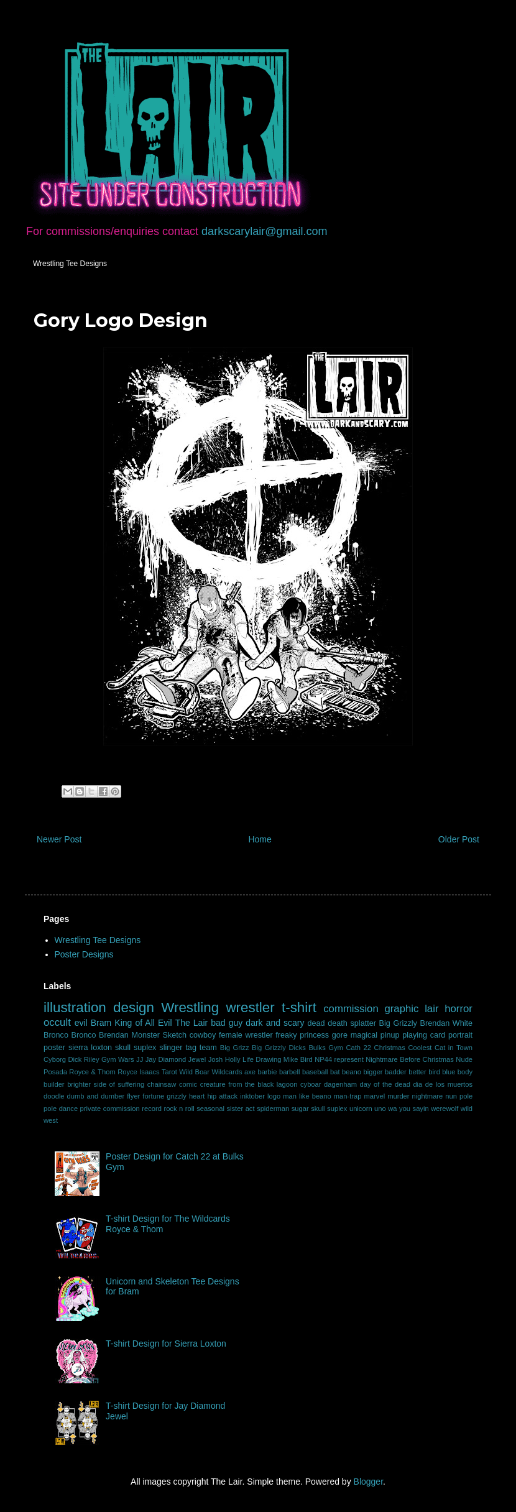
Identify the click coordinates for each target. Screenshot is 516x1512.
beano (351, 1072)
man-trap (348, 1096)
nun (451, 1096)
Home (259, 839)
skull (123, 1047)
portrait (460, 1035)
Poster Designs (84, 954)
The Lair (191, 1023)
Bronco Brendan (100, 1035)
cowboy (203, 1035)
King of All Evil (143, 1023)
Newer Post (59, 839)
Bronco (56, 1035)
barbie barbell (278, 1072)
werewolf (444, 1108)
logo (273, 1096)
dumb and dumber (96, 1096)
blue (448, 1072)
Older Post (458, 839)
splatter (363, 1023)
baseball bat (321, 1072)
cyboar (310, 1084)
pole (465, 1096)
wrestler (250, 1007)
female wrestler (246, 1035)
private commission (110, 1108)
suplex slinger (158, 1047)
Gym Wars (117, 1059)
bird (434, 1072)
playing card (423, 1035)
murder (398, 1096)
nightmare (427, 1096)
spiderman (273, 1108)
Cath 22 (358, 1047)
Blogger (368, 1482)
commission (351, 1009)
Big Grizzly (398, 1023)
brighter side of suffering (105, 1084)
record (152, 1108)
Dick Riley (83, 1059)
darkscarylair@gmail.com (264, 231)
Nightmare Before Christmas (410, 1059)
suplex (337, 1108)
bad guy (226, 1023)
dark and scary (275, 1023)
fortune (153, 1096)
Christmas (389, 1047)
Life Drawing (261, 1059)
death (338, 1023)
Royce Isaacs (138, 1072)
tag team (200, 1047)
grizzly (177, 1096)
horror (458, 1009)
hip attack (222, 1096)
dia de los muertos (442, 1084)
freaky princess (302, 1035)
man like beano (307, 1096)
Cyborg (55, 1059)
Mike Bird (298, 1059)
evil (81, 1023)
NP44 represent (339, 1059)
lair (431, 1009)
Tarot (169, 1072)
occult (57, 1022)
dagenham (340, 1084)
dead (316, 1023)
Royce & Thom (92, 1072)
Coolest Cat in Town (440, 1047)
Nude (464, 1059)
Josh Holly (224, 1059)
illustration (75, 1007)
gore (340, 1035)
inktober (252, 1096)
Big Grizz (234, 1047)
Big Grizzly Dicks (279, 1047)
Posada (55, 1072)
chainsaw (162, 1084)
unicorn (360, 1108)
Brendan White (446, 1023)
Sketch (175, 1035)
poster (54, 1047)
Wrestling (190, 1007)
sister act (240, 1108)
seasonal (210, 1108)
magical (364, 1035)
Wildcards (226, 1072)
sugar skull (308, 1108)
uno (380, 1108)
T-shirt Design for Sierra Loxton (166, 1343)
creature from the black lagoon (249, 1084)
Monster (145, 1035)
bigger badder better (394, 1072)
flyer (133, 1096)
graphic (401, 1009)
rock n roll (179, 1108)
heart (197, 1096)
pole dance (61, 1108)
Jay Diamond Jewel (175, 1059)
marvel (374, 1096)
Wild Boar (194, 1072)
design (133, 1007)
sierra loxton (90, 1047)
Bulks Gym (325, 1047)
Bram (101, 1023)
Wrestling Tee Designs (70, 263)
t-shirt (299, 1007)
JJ (139, 1059)
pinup (390, 1035)
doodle (54, 1096)
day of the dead (384, 1084)
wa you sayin (408, 1108)
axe (250, 1072)
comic (188, 1084)
